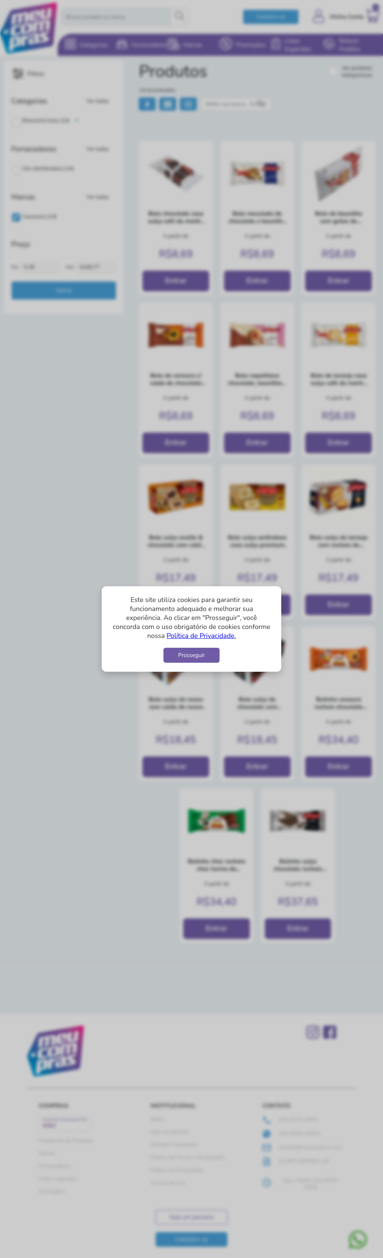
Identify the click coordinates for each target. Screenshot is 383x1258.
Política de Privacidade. (201, 635)
